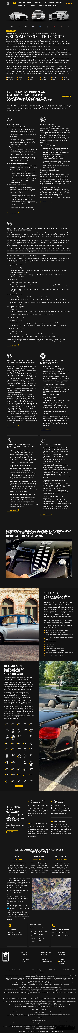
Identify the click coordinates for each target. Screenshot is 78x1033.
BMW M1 (31, 769)
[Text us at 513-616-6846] (69, 3)
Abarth (19, 736)
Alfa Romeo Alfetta (7, 749)
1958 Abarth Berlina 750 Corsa (13, 737)
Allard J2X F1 (19, 749)
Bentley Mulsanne (19, 731)
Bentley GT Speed (31, 730)
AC (25, 736)
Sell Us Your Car (45, 5)
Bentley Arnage (25, 763)
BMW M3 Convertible (13, 782)
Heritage (21, 2)
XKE (19, 761)
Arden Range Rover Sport (7, 756)
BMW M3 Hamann (25, 775)
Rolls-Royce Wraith (13, 724)
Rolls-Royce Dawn (25, 724)
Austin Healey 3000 (7, 762)
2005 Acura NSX (31, 743)
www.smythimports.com (22, 908)
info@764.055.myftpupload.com (22, 906)
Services (38, 2)
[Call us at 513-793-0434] (66, 3)
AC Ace (7, 743)
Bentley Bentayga (7, 737)
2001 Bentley (19, 769)
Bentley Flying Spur (13, 731)
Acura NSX (25, 743)
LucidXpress (59, 1031)
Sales (20, 5)
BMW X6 (31, 781)
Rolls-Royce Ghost (7, 724)
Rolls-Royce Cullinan (19, 724)
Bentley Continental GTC (31, 763)
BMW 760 (31, 775)
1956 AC (31, 736)
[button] (19, 786)
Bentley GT (25, 730)
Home (14, 2)
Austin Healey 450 (13, 762)
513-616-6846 (56, 935)
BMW (7, 774)
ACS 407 (13, 743)
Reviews (55, 5)
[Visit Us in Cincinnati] (71, 3)
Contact (33, 5)
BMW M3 (19, 775)
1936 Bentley (7, 769)
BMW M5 (19, 781)
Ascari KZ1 (13, 755)
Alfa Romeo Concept (13, 749)
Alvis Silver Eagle (25, 749)
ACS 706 (19, 743)
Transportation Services (53, 2)
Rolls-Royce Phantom (31, 724)
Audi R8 (31, 755)
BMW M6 (25, 781)
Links (26, 5)
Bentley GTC (7, 730)
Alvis (31, 748)
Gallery (30, 2)
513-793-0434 (18, 901)
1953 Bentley (13, 769)
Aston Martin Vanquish (25, 756)
